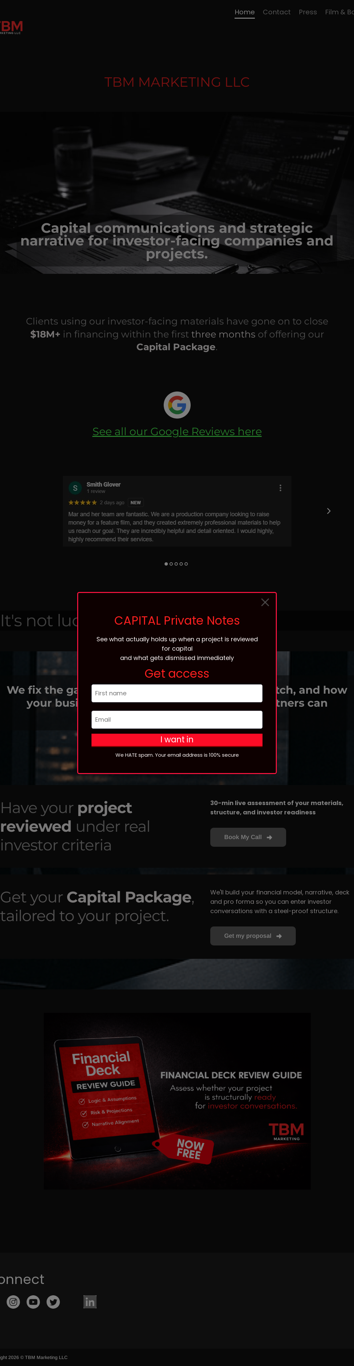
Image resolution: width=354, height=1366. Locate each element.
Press (308, 12)
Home (245, 12)
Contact (277, 12)
